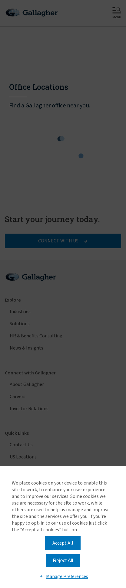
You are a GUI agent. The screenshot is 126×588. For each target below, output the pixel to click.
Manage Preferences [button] (67, 576)
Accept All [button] (62, 543)
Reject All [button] (63, 560)
